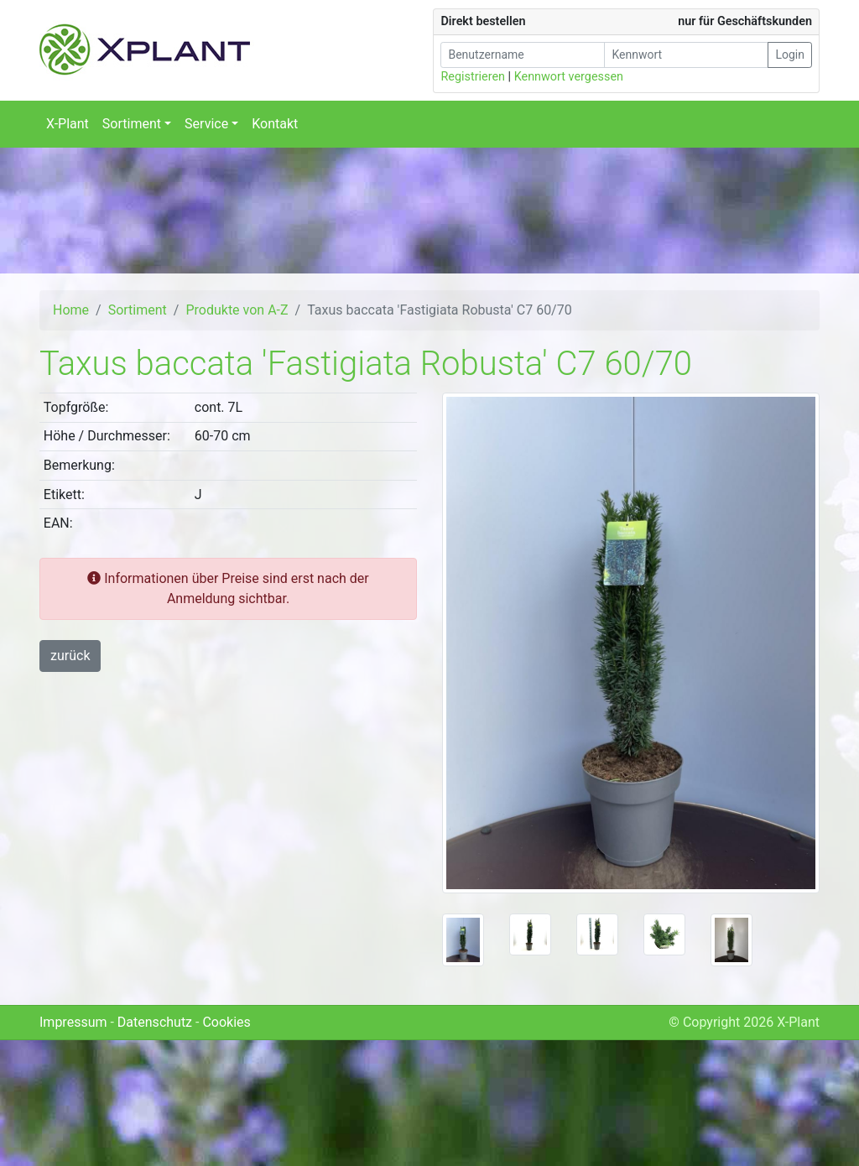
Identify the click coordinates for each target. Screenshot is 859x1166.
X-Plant (67, 124)
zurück (70, 656)
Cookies (226, 1022)
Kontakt (275, 124)
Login (789, 54)
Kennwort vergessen (568, 77)
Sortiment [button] (131, 124)
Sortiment (137, 310)
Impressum (73, 1022)
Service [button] (206, 124)
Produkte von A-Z (236, 310)
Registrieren (472, 77)
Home (71, 310)
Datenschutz (154, 1022)
